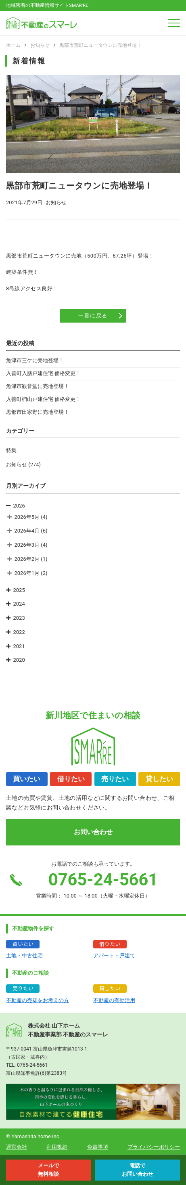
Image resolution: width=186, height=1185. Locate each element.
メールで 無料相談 (48, 1169)
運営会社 (16, 1147)
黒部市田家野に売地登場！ (37, 412)
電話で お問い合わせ (137, 1169)
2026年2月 (27, 559)
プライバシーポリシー (153, 1147)
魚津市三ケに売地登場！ (35, 360)
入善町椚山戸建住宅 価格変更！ (43, 399)
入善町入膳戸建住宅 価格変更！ (43, 373)
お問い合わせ (93, 832)
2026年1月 (27, 573)
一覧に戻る (93, 316)
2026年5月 (27, 517)
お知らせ (16, 464)
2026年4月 (27, 531)
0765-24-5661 (32, 1065)
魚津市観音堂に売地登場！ (37, 386)
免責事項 (97, 1147)
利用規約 (56, 1147)
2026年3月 (27, 545)
